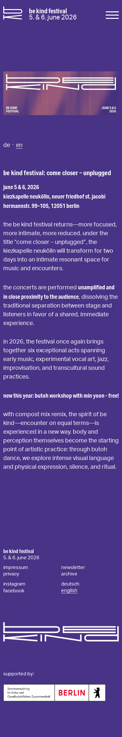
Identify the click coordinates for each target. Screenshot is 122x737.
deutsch (70, 584)
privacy (11, 574)
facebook (13, 590)
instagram (14, 584)
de (7, 145)
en (19, 145)
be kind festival (18, 551)
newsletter (73, 567)
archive (69, 574)
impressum (15, 567)
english (69, 590)
